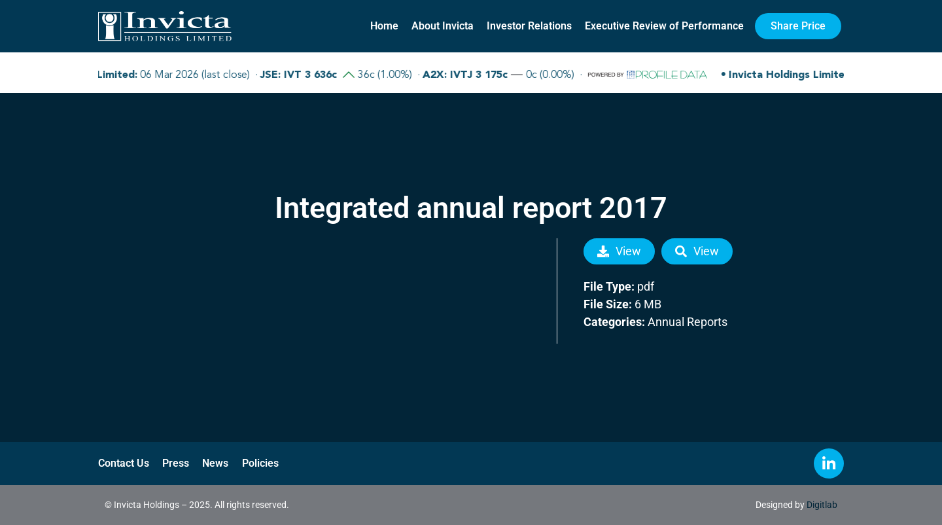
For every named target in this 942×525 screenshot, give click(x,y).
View (619, 251)
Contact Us (123, 463)
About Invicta (442, 26)
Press (175, 463)
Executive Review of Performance (664, 26)
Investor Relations (529, 26)
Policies (259, 463)
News (215, 463)
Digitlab (822, 504)
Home (384, 26)
